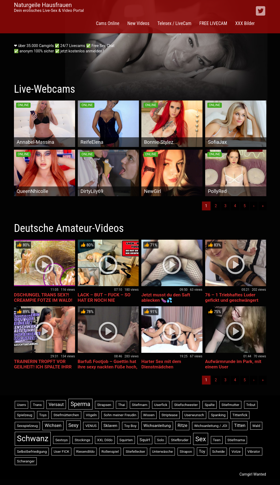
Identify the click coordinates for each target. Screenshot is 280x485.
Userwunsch (194, 415)
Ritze (182, 425)
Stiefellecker (135, 452)
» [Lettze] (263, 206)
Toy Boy (130, 426)
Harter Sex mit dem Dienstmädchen (161, 364)
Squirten (126, 440)
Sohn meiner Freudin (120, 415)
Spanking (218, 415)
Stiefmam (140, 405)
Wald (256, 426)
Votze (236, 452)
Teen (217, 440)
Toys (43, 415)
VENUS (91, 426)
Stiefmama (236, 440)
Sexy (73, 425)
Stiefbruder (180, 440)
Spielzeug (24, 415)
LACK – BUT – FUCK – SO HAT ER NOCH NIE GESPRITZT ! (104, 300)
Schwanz (33, 438)
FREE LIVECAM (213, 23)
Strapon (186, 452)
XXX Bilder (245, 23)
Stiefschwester (186, 405)
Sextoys (61, 440)
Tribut (250, 405)
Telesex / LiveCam (174, 23)
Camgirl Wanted (253, 474)
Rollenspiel (110, 452)
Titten (240, 425)
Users (21, 405)
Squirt (144, 439)
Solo (160, 440)
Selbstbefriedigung (32, 452)
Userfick (160, 405)
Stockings (82, 440)
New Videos (138, 23)
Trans (37, 405)
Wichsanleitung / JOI (210, 426)
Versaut (56, 404)
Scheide (218, 452)
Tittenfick (240, 415)
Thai (121, 405)
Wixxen (149, 415)
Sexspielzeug (27, 426)
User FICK (61, 452)
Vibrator (254, 452)
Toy (202, 451)
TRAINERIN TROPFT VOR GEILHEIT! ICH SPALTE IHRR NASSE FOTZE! (43, 367)
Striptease (169, 415)
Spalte (210, 405)
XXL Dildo (105, 440)
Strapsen (104, 405)
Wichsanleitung (157, 425)
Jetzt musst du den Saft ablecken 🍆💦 (165, 297)
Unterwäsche (162, 452)
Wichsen (53, 425)
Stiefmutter (231, 405)
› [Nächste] (253, 206)
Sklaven (110, 425)
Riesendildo (85, 452)
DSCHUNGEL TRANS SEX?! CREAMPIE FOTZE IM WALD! (43, 297)
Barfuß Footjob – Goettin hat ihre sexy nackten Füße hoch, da (108, 367)
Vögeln (91, 415)
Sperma (80, 404)
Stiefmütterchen (66, 415)
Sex (200, 439)
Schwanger (26, 461)
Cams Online (107, 23)
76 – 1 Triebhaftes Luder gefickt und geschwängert (232, 297)
